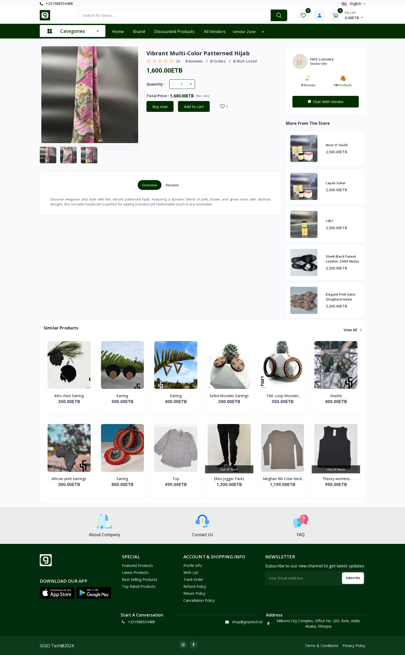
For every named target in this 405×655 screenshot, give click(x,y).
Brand (139, 31)
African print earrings (69, 478)
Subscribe (353, 578)
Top (176, 478)
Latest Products (135, 572)
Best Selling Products (139, 579)
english (351, 3)
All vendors (215, 31)
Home (118, 31)
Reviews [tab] (172, 185)
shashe (336, 395)
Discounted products (174, 31)
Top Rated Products (138, 586)
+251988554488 (56, 3)
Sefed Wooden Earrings (229, 395)
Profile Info (192, 565)
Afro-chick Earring (69, 395)
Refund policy (194, 586)
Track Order (193, 579)
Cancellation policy (199, 600)
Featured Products (137, 565)
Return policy (194, 593)
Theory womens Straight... (336, 478)
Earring (122, 395)
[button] (57, 593)
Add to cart (194, 106)
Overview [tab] (149, 185)
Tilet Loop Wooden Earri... (282, 395)
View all (352, 329)
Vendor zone (245, 31)
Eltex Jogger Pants (229, 478)
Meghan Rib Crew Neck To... (282, 478)
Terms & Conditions (321, 645)
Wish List (190, 572)
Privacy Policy (353, 645)
